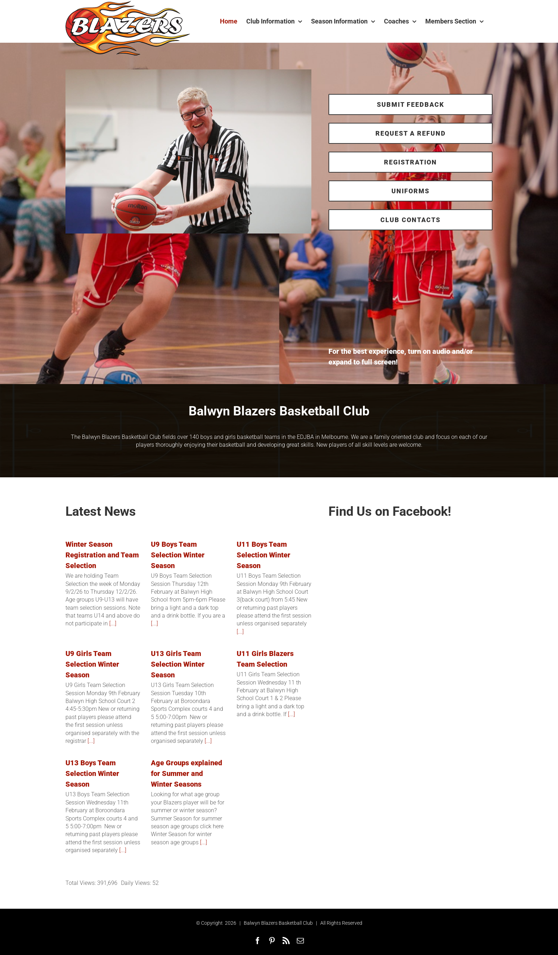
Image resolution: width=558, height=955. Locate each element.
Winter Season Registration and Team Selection (102, 555)
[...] (112, 623)
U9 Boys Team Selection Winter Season (178, 555)
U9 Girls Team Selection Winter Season (92, 664)
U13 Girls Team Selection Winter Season (178, 664)
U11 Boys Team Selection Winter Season (263, 555)
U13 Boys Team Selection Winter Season (92, 773)
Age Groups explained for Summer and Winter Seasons (186, 773)
